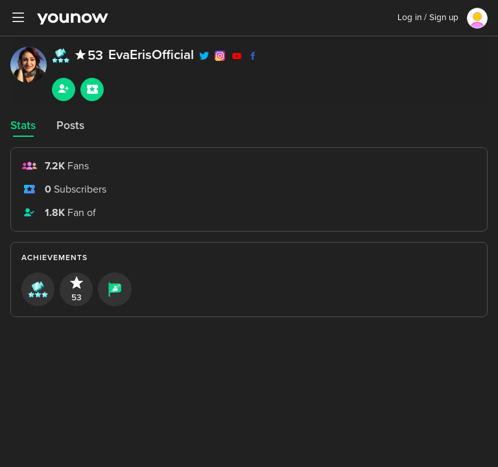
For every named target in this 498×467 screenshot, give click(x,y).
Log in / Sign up (427, 17)
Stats (23, 125)
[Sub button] (92, 89)
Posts (70, 125)
